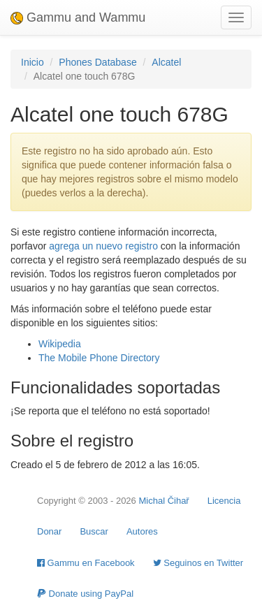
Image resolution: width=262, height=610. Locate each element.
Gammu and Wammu (77, 17)
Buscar (94, 531)
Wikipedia (59, 343)
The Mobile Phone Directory (99, 357)
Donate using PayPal (85, 593)
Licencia (224, 500)
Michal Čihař (163, 500)
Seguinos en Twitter (198, 563)
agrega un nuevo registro (103, 246)
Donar (49, 531)
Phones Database (97, 62)
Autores (142, 531)
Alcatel (166, 62)
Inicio (32, 62)
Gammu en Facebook (86, 563)
